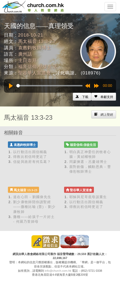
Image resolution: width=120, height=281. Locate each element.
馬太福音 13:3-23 (36, 41)
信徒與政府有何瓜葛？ (32, 162)
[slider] (49, 85)
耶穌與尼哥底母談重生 (88, 197)
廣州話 (25, 54)
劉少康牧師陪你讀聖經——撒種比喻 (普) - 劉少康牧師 (34, 207)
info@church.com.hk (58, 270)
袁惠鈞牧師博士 (34, 47)
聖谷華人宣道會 (34, 72)
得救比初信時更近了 (30, 157)
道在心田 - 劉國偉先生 (32, 197)
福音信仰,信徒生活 (37, 66)
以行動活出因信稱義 (30, 152)
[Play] (11, 86)
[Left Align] (103, 97)
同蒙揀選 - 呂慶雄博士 (88, 162)
